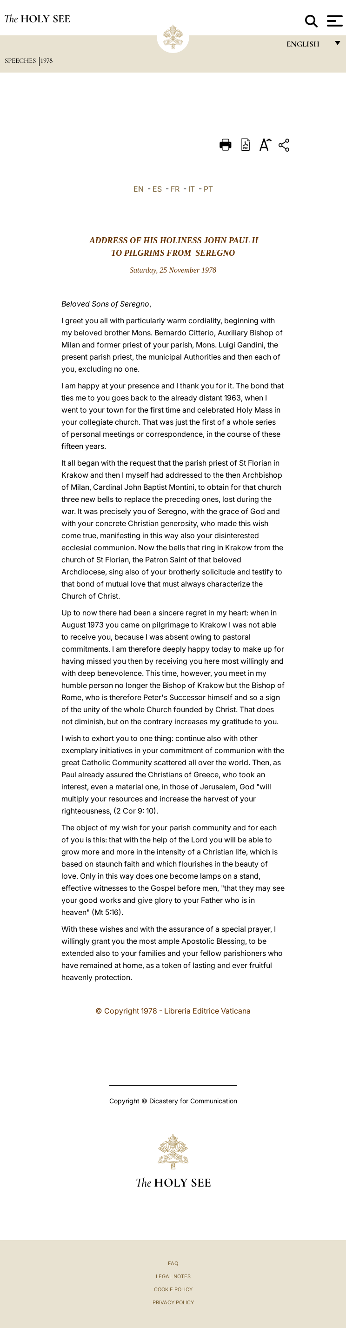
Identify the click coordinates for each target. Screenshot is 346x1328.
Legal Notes (173, 1276)
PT (208, 189)
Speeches (21, 60)
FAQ (173, 1263)
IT (191, 189)
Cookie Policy (173, 1289)
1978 (46, 60)
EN (138, 189)
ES (157, 189)
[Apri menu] (334, 21)
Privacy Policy (173, 1302)
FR (175, 189)
